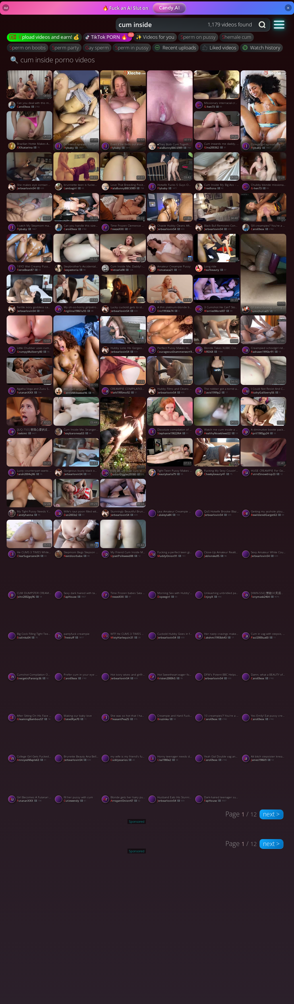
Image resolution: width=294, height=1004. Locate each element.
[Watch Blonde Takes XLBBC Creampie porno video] (217, 335)
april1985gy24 (263, 433)
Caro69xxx (28, 106)
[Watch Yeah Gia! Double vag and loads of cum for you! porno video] (217, 744)
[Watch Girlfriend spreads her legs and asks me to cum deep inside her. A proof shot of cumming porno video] (76, 110)
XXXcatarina (28, 147)
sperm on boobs (27, 47)
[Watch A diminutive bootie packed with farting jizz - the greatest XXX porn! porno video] (264, 417)
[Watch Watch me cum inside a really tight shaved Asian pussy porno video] (217, 417)
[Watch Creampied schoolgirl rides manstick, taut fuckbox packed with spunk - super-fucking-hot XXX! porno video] (264, 335)
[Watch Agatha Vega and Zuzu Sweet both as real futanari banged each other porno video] (30, 376)
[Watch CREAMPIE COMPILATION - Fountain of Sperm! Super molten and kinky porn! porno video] (123, 376)
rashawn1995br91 (266, 351)
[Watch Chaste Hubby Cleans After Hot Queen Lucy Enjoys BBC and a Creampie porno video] (170, 213)
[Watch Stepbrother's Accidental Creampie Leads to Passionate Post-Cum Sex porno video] (76, 254)
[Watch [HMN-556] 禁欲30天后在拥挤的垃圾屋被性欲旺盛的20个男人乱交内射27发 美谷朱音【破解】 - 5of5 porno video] (264, 580)
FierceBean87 (29, 269)
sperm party (65, 47)
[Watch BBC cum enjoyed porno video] (76, 355)
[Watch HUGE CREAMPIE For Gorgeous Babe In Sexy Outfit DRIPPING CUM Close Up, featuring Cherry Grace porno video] (264, 458)
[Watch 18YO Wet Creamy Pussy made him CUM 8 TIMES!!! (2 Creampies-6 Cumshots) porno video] (30, 254)
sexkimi (26, 433)
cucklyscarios (123, 760)
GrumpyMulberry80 (33, 351)
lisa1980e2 (167, 760)
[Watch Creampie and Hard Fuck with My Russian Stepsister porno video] (170, 703)
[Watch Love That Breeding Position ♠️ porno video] (123, 172)
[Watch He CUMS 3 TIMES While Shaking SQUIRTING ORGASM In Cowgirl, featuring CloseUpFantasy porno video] (30, 540)
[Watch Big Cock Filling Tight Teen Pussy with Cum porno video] (30, 621)
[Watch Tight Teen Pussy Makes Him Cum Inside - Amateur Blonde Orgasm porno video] (170, 458)
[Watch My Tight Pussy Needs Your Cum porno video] (30, 499)
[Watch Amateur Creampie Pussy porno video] (170, 254)
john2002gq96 (29, 596)
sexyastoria (75, 269)
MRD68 (213, 351)
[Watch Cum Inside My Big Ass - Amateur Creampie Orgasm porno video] (217, 172)
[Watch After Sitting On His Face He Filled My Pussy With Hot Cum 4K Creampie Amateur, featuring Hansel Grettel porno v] (30, 703)
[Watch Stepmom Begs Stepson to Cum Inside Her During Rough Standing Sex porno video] (76, 540)
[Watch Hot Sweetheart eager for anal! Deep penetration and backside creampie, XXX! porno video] (170, 662)
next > (271, 814)
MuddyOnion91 (171, 556)
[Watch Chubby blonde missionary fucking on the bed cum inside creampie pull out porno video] (264, 172)
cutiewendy (75, 800)
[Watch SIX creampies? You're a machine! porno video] (264, 213)
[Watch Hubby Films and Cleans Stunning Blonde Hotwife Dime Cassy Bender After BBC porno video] (170, 376)
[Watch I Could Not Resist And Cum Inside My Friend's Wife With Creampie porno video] (264, 376)
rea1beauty (215, 269)
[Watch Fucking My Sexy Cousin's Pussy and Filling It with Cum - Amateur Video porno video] (217, 458)
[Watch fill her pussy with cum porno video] (76, 785)
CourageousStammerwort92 (176, 351)
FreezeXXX (121, 229)
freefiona (213, 188)
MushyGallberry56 (265, 392)
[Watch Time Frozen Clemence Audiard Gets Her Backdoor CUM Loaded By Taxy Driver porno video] (123, 213)
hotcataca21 (169, 269)
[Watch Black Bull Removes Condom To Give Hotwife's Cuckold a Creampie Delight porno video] (217, 213)
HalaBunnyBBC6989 (174, 147)
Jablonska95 (215, 556)
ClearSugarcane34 (32, 556)
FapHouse (75, 596)
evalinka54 (27, 637)
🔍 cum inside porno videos (52, 59)
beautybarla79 (170, 474)
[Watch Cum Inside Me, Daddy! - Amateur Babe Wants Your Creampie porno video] (123, 254)
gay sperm (97, 47)
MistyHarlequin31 (125, 637)
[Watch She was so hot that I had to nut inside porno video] (123, 703)
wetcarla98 (122, 269)
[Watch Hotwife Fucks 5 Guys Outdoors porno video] (170, 172)
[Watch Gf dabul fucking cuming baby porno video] (264, 274)
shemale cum (236, 37)
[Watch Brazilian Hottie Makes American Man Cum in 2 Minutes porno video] (30, 131)
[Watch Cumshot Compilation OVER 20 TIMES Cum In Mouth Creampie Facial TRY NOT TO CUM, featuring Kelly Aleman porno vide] (30, 662)
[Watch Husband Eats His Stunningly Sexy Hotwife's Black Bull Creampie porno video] (170, 785)
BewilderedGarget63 (267, 515)
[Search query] (181, 25)
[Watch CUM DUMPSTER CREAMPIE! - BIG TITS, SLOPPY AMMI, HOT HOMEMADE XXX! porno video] (30, 580)
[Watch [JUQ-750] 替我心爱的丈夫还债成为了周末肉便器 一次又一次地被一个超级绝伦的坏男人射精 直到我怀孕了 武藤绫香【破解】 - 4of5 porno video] (30, 417)
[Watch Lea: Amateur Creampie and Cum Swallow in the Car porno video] (170, 499)
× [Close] (288, 8)
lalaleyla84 (168, 515)
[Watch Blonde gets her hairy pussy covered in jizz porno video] (123, 785)
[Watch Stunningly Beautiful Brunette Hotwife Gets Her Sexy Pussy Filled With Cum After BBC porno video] (123, 499)
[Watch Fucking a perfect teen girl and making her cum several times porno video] (170, 540)
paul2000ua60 (263, 637)
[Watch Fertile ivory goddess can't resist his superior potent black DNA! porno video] (30, 295)
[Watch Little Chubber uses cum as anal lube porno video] (30, 335)
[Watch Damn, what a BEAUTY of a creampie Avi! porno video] (264, 662)
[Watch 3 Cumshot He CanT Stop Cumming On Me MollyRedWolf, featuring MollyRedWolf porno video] (217, 295)
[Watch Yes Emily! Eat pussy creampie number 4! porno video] (264, 703)
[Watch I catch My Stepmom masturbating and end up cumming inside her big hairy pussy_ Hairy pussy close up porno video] (30, 213)
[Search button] (262, 25)
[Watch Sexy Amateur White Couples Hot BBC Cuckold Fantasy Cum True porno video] (264, 540)
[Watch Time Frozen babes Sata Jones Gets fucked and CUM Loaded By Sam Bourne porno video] (123, 580)
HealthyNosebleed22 (221, 433)
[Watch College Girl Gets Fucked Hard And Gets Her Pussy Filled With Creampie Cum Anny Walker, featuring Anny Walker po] (30, 744)
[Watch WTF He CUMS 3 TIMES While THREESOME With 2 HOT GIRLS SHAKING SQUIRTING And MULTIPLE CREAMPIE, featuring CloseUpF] (123, 621)
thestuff (74, 637)
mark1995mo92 (124, 392)
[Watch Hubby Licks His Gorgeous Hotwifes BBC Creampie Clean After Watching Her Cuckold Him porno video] (123, 335)
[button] (279, 24)
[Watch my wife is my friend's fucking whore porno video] (123, 744)
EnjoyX (212, 596)
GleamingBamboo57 (33, 719)
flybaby (73, 147)
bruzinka (166, 719)
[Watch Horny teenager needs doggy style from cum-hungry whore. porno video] (170, 744)
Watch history (261, 47)
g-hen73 (213, 106)
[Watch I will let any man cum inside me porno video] (123, 437)
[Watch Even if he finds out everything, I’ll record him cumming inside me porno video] (123, 110)
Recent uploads (175, 47)
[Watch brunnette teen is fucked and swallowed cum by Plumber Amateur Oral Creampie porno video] (76, 172)
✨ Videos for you (155, 37)
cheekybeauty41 (218, 474)
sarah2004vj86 (29, 474)
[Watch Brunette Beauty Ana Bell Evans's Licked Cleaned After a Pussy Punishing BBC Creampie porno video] (76, 744)
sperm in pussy (131, 47)
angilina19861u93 (78, 311)
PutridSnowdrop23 (267, 474)
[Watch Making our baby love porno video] (76, 703)
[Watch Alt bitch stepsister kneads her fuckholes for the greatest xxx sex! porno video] (264, 744)
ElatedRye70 (75, 719)
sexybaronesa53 (77, 433)
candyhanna (28, 515)
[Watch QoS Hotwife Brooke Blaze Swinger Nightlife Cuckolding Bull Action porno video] (217, 499)
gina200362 (215, 147)
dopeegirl (167, 596)
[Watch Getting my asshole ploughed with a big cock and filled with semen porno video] (264, 499)
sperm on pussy (198, 37)
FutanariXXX (29, 392)
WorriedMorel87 (218, 311)
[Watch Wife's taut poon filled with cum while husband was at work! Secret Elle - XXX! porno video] (76, 499)
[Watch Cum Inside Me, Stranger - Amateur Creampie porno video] (76, 417)
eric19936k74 (168, 311)
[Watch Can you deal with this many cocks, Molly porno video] (30, 90)
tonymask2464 (265, 596)
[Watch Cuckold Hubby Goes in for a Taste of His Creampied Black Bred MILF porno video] (170, 621)
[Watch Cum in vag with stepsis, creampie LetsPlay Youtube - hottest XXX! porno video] (264, 621)
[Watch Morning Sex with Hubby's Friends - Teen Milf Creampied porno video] (170, 580)
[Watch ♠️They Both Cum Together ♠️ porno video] (170, 110)
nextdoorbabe (77, 556)
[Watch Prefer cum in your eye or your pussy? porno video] (76, 662)
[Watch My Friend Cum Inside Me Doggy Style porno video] (123, 540)
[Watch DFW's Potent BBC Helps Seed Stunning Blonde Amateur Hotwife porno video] (217, 662)
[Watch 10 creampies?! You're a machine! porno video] (217, 703)
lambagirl (74, 188)
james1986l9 (262, 760)
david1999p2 (216, 392)
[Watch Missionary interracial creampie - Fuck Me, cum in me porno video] (217, 90)
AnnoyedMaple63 (31, 760)
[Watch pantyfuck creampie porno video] (76, 621)
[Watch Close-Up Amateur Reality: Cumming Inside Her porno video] (217, 540)
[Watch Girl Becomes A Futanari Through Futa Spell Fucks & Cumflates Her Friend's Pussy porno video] (30, 785)
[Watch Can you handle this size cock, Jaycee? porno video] (76, 213)
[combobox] (185, 25)
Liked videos (219, 47)
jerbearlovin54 (30, 188)
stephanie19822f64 (172, 433)
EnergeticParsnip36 (33, 678)
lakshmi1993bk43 (219, 637)
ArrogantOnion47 (125, 800)
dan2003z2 (74, 515)
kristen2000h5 (170, 678)
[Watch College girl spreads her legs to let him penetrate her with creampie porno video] (264, 110)
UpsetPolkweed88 (125, 556)
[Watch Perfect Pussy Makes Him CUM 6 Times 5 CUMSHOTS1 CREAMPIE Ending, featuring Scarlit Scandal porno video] (170, 335)
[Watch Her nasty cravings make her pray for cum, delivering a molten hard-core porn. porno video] (217, 621)
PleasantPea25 (124, 719)
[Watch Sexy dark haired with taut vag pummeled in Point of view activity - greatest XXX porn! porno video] (76, 580)
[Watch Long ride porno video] (217, 254)
